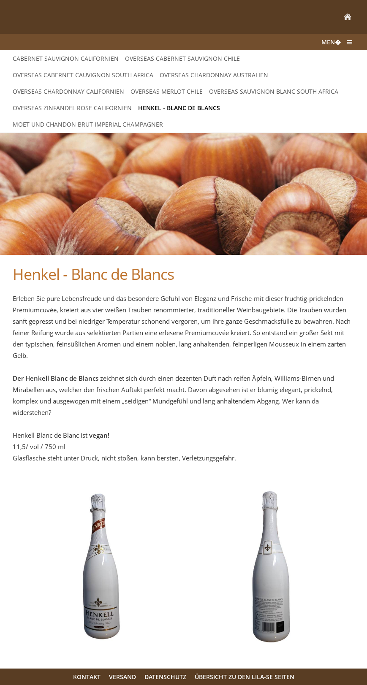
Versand (122, 677)
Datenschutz (165, 677)
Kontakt (87, 677)
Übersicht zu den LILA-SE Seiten (244, 677)
